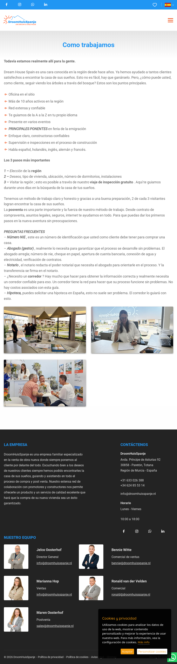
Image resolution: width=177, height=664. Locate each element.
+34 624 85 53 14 (132, 485)
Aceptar (127, 651)
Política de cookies (77, 657)
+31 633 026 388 (132, 480)
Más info (143, 642)
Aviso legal (97, 657)
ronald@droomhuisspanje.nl (131, 594)
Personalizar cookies (152, 651)
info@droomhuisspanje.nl (138, 494)
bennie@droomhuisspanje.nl (131, 563)
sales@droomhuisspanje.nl (55, 626)
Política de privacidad (51, 657)
